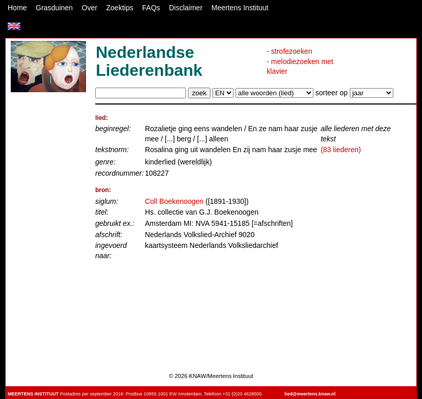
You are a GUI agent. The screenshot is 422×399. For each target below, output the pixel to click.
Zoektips (119, 8)
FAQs (151, 8)
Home (17, 8)
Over (89, 8)
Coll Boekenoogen (174, 201)
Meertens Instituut (240, 8)
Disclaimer (185, 8)
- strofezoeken (289, 51)
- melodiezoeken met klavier (300, 66)
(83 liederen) (341, 149)
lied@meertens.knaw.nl (310, 393)
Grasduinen (54, 8)
